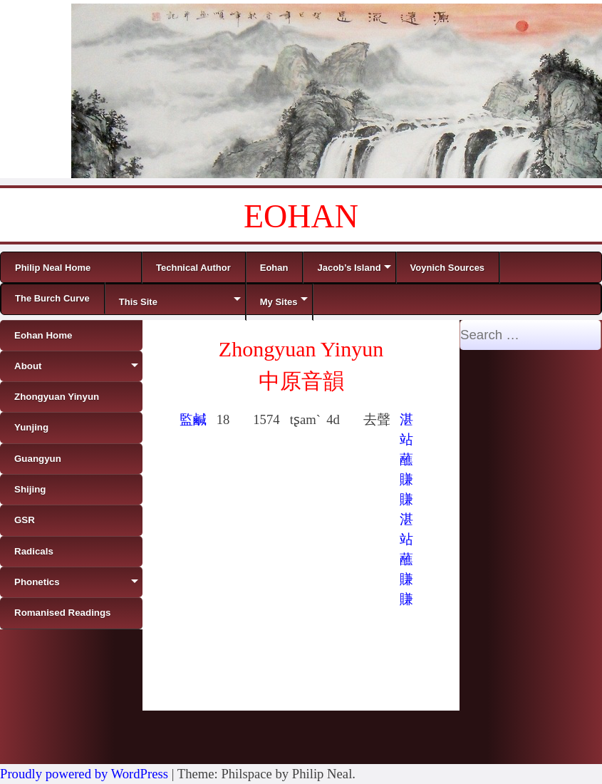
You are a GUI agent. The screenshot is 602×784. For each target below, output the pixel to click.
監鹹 (193, 419)
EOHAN (301, 216)
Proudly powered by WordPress (84, 773)
